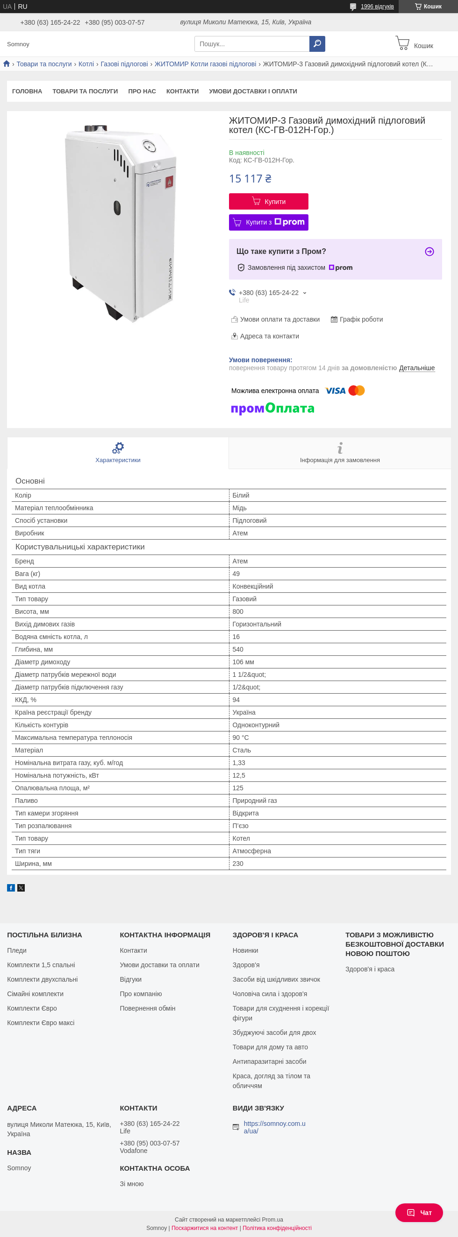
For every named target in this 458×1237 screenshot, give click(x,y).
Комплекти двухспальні (42, 979)
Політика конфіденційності (277, 1228)
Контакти (182, 91)
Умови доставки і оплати (253, 91)
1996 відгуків (377, 6)
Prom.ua (272, 1219)
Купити (275, 201)
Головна (27, 91)
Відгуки (131, 979)
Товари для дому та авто (270, 1047)
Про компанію (141, 994)
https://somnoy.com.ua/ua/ (275, 1127)
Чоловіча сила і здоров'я (270, 994)
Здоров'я (246, 965)
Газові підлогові (124, 64)
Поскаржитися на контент (205, 1228)
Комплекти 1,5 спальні (41, 965)
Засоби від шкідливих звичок (276, 979)
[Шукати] (317, 44)
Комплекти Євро (32, 1008)
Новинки (245, 950)
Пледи (17, 950)
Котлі (86, 64)
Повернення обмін (147, 1008)
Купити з (275, 222)
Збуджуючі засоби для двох (274, 1032)
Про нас (142, 91)
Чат (419, 1213)
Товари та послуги (44, 64)
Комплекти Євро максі (40, 1022)
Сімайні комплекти (35, 994)
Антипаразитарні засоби (270, 1061)
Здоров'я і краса (369, 969)
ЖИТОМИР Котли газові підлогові (205, 64)
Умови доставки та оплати (159, 965)
